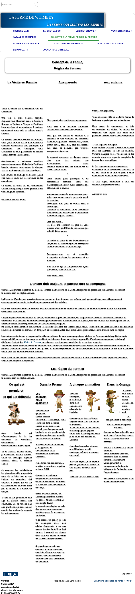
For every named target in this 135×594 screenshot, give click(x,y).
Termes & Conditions (124, 591)
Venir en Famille (121, 31)
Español (127, 552)
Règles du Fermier (32, 320)
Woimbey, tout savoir (26, 43)
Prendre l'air (21, 31)
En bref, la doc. (52, 31)
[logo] (52, 20)
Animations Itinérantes (68, 43)
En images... (20, 50)
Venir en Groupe (86, 31)
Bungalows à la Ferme (111, 43)
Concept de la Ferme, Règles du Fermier (74, 37)
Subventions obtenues (56, 50)
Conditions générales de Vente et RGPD (113, 559)
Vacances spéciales (24, 37)
